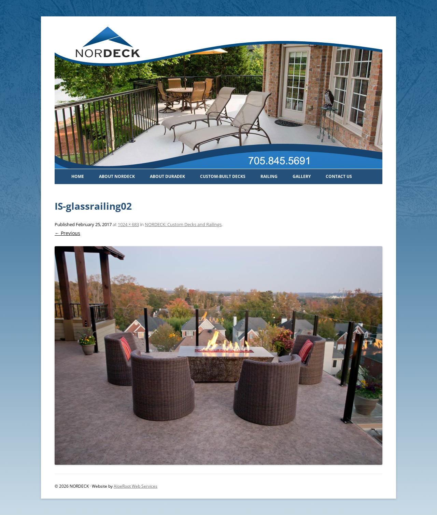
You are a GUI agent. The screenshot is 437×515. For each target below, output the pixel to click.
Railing (269, 176)
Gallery (302, 176)
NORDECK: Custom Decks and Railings (183, 224)
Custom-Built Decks (222, 176)
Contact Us (339, 176)
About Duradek (167, 176)
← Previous (67, 233)
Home (77, 176)
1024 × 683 (128, 224)
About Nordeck (117, 176)
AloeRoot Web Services (135, 486)
